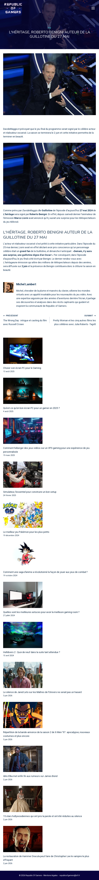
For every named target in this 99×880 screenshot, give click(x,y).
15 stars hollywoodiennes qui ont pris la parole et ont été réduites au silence (42, 816)
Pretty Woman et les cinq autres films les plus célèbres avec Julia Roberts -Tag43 (74, 320)
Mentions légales (51, 875)
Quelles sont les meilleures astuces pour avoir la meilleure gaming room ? (41, 612)
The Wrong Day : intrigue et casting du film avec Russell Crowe (25, 320)
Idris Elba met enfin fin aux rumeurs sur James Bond (30, 776)
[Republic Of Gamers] (13, 8)
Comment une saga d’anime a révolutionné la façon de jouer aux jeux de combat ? (45, 572)
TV (49, 28)
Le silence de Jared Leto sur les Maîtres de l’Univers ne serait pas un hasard (42, 692)
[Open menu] (93, 8)
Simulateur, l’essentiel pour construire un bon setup (29, 492)
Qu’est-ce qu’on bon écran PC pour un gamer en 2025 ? (31, 408)
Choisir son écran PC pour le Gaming (22, 368)
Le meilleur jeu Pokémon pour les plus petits (26, 532)
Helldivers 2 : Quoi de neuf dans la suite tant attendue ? (31, 652)
